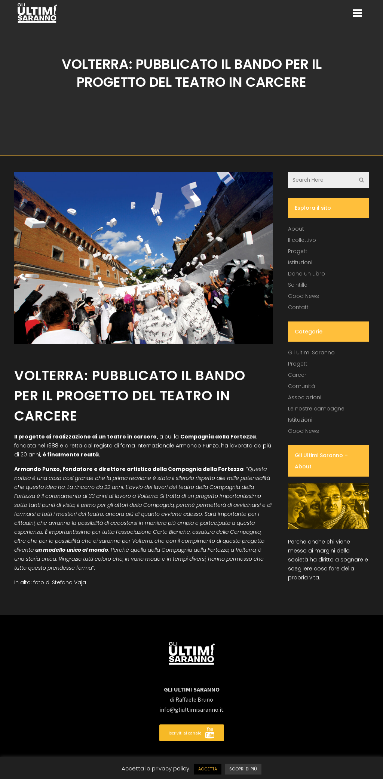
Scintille (297, 285)
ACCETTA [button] (207, 769)
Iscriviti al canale (192, 732)
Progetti (298, 251)
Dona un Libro (306, 273)
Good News (303, 296)
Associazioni (304, 397)
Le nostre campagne (316, 408)
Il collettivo (302, 240)
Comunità (301, 386)
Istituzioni (300, 262)
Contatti (299, 307)
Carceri (297, 375)
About (296, 229)
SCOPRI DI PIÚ (243, 769)
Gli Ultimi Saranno (311, 352)
